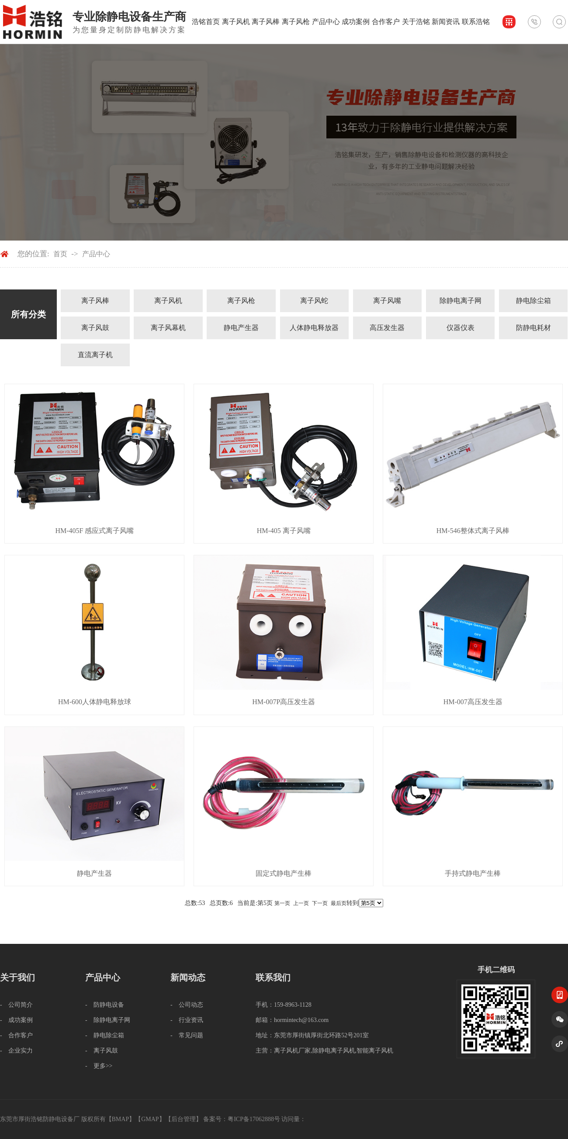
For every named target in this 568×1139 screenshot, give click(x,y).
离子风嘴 (387, 300)
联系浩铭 (476, 21)
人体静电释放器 (314, 327)
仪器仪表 (460, 327)
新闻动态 (187, 977)
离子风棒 (266, 21)
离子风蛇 (314, 300)
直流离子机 (95, 354)
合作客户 (386, 21)
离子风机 (236, 21)
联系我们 (273, 977)
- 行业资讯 (186, 1020)
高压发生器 (387, 327)
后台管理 (183, 1119)
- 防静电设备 (104, 1004)
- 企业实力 (16, 1050)
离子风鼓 (95, 327)
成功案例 (356, 21)
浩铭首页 (206, 21)
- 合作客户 (16, 1035)
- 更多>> (98, 1066)
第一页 (282, 903)
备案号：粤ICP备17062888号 (241, 1119)
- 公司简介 (16, 1004)
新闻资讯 (446, 21)
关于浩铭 (416, 21)
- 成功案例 (16, 1020)
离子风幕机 (168, 327)
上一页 (301, 903)
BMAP (120, 1119)
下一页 (320, 903)
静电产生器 (241, 327)
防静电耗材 (533, 327)
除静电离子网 (460, 300)
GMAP (150, 1119)
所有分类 (28, 314)
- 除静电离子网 (107, 1020)
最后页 (338, 903)
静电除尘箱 (533, 300)
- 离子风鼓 (101, 1050)
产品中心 (326, 21)
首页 (60, 254)
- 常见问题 (186, 1035)
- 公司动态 (186, 1004)
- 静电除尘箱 (104, 1035)
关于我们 (17, 977)
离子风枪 (296, 21)
